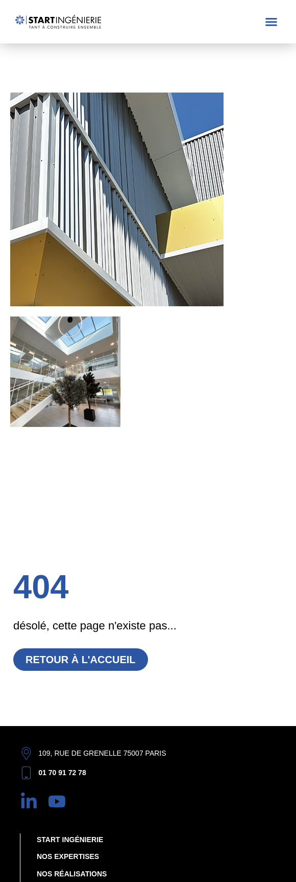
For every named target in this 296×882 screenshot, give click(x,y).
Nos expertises (68, 856)
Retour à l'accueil (81, 659)
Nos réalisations (72, 874)
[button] (271, 22)
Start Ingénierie (70, 839)
